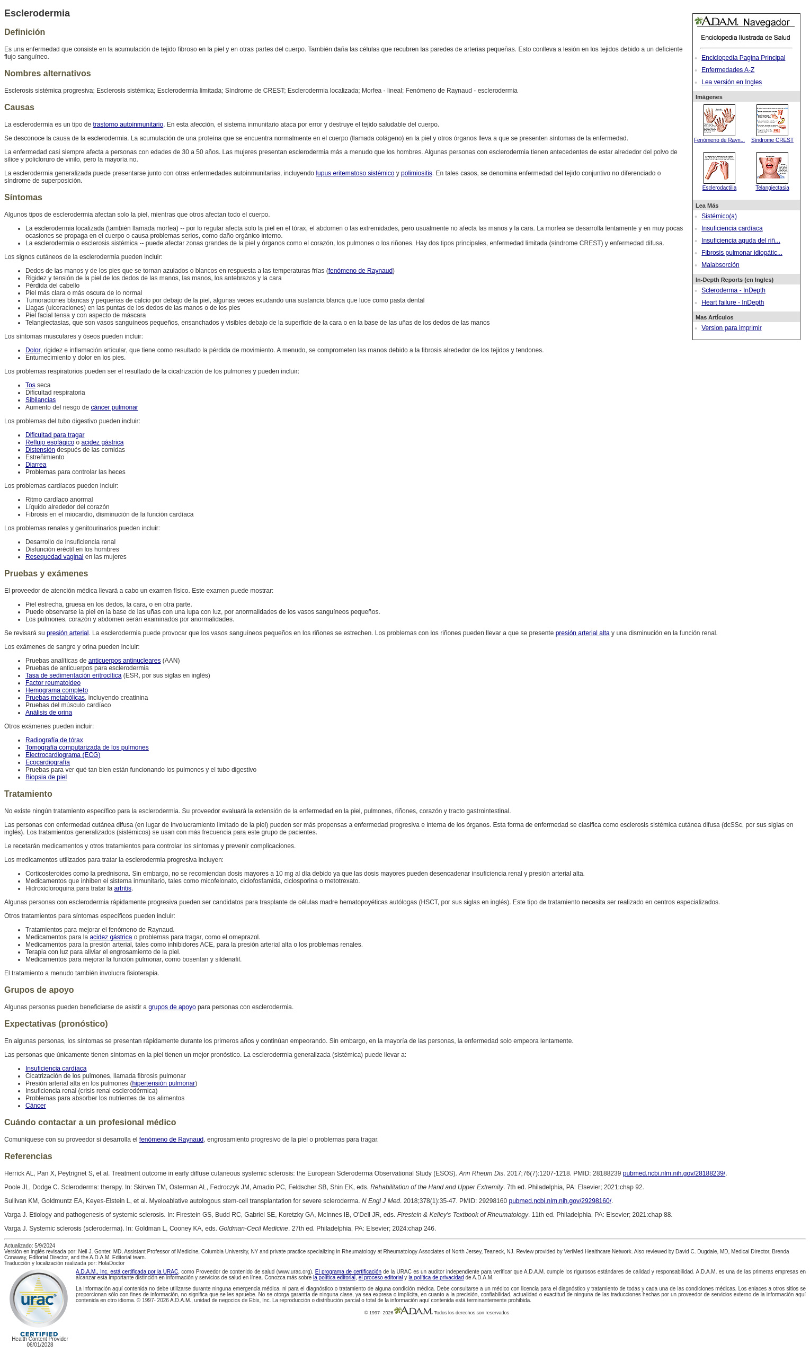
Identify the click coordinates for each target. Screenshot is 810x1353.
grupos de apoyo (171, 1007)
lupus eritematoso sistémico (355, 173)
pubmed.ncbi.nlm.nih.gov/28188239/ (674, 1173)
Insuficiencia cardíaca (731, 228)
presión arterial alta (583, 633)
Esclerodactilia (719, 185)
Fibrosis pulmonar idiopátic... (741, 252)
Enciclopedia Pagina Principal (743, 57)
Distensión (40, 449)
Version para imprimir (731, 328)
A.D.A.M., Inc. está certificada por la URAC (127, 1272)
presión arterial (67, 633)
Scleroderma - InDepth (733, 290)
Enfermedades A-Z (727, 70)
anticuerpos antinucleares (124, 660)
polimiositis (416, 173)
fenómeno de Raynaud (360, 270)
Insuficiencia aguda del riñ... (740, 240)
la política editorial (334, 1277)
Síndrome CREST (772, 137)
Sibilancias (40, 400)
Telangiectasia (772, 185)
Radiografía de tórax (54, 740)
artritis (122, 888)
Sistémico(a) (719, 216)
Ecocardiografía (47, 762)
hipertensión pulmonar (163, 1083)
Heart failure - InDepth (732, 302)
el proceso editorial (381, 1277)
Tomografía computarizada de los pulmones (87, 747)
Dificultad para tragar (54, 435)
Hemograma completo (56, 690)
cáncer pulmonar (114, 407)
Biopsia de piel (46, 777)
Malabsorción (720, 265)
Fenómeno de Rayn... (719, 137)
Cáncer (35, 1105)
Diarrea (35, 464)
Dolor (32, 350)
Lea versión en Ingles (731, 82)
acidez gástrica (102, 442)
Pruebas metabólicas (55, 697)
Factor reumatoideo (53, 683)
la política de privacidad (436, 1277)
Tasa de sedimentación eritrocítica (73, 675)
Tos (30, 385)
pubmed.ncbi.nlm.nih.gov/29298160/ (560, 1201)
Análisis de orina (48, 712)
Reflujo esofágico (49, 442)
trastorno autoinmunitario (128, 124)
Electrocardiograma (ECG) (62, 755)
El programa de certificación (348, 1272)
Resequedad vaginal (54, 556)
